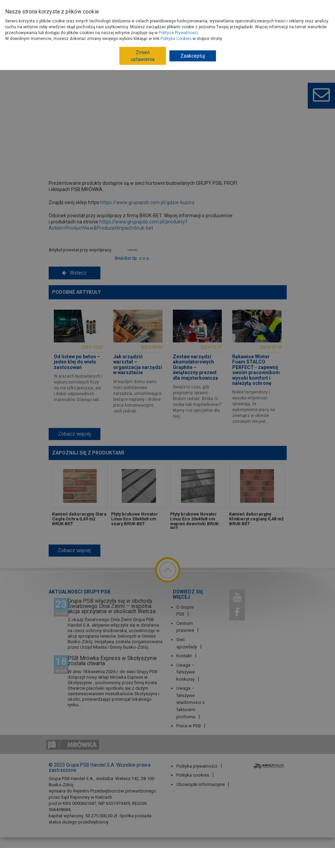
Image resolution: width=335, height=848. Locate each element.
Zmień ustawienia (143, 56)
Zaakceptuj (192, 56)
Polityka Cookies (175, 38)
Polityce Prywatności (178, 32)
